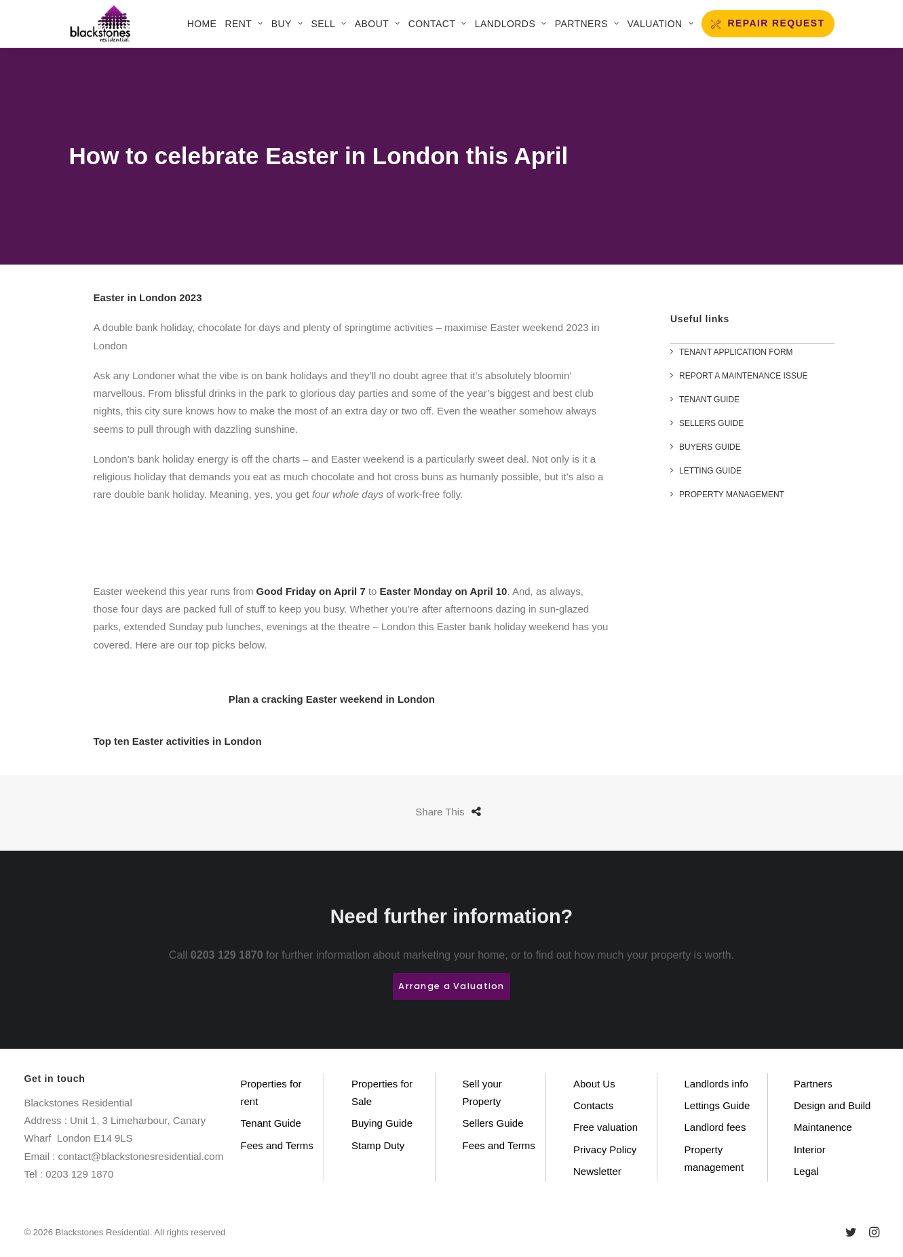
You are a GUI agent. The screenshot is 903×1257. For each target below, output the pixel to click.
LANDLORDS (511, 23)
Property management (714, 1158)
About (377, 23)
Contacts (593, 1105)
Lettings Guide (717, 1105)
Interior (810, 1149)
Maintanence (823, 1127)
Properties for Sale (381, 1092)
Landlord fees (715, 1127)
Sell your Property (482, 1092)
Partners (587, 23)
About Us (594, 1083)
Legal (806, 1171)
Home (202, 23)
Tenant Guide (271, 1123)
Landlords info (716, 1083)
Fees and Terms (277, 1145)
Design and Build (832, 1105)
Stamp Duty (377, 1145)
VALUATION (660, 23)
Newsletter (597, 1171)
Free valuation (605, 1127)
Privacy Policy (604, 1149)
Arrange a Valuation (451, 986)
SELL (328, 23)
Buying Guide (381, 1123)
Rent (244, 23)
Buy (287, 23)
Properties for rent (271, 1092)
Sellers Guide (493, 1123)
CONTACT (437, 23)
